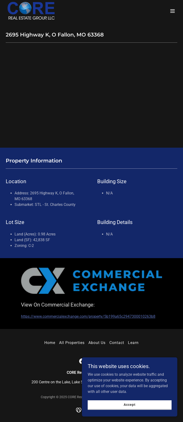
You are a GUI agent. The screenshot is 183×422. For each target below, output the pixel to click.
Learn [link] (133, 342)
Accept (129, 404)
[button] (172, 11)
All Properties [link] (72, 342)
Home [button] (49, 342)
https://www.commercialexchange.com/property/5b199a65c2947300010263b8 (88, 316)
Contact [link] (116, 342)
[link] (31, 11)
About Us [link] (97, 342)
